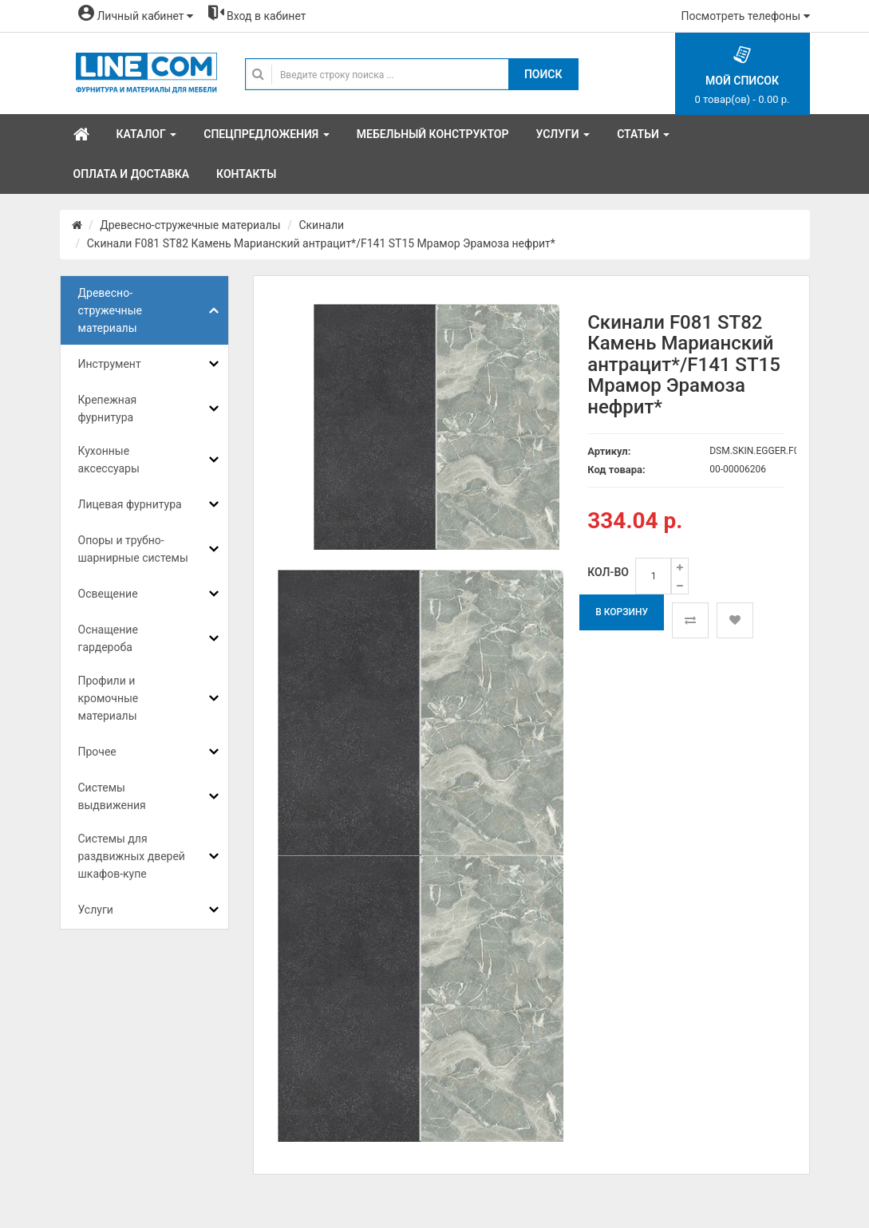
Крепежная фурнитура (107, 408)
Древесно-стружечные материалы (190, 225)
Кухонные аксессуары (109, 459)
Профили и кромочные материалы (108, 698)
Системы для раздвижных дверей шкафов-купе (131, 856)
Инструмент (109, 363)
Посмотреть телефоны (745, 16)
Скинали (321, 225)
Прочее (97, 751)
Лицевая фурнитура (130, 504)
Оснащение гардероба (108, 638)
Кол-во (608, 572)
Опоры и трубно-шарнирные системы (133, 549)
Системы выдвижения (112, 796)
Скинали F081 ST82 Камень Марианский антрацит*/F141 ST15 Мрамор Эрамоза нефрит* (321, 243)
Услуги (95, 909)
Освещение (108, 593)
